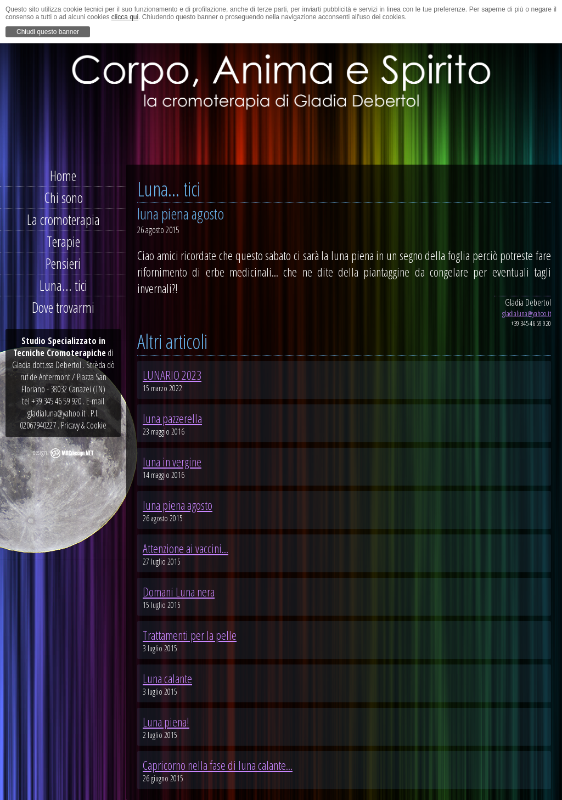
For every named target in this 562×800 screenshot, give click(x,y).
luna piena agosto (177, 505)
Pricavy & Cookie (83, 425)
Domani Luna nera (179, 591)
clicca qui (124, 17)
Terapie (63, 241)
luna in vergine (172, 461)
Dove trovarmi (63, 307)
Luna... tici (63, 285)
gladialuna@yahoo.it (526, 313)
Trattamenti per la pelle (190, 635)
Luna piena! (166, 721)
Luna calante (167, 678)
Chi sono (63, 197)
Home (63, 175)
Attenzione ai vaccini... (185, 548)
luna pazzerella (172, 418)
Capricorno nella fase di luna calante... (218, 765)
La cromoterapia (63, 219)
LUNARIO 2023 (172, 375)
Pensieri (63, 263)
